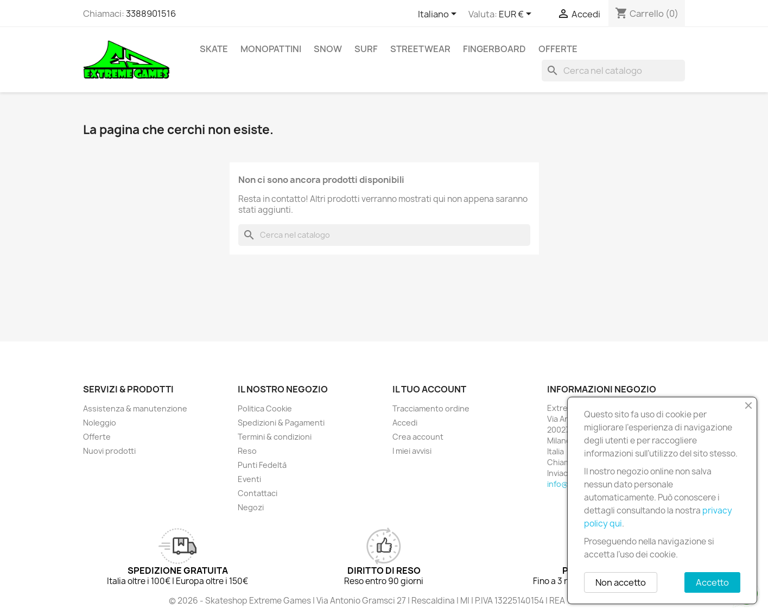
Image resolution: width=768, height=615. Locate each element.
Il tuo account (429, 389)
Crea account (417, 437)
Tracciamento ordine (430, 408)
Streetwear (420, 49)
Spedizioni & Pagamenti (281, 422)
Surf (366, 49)
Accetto (712, 582)
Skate (214, 49)
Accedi (404, 422)
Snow (328, 49)
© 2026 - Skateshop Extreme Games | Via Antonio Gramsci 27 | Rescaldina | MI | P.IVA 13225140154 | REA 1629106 (384, 600)
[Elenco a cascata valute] (517, 14)
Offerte (557, 49)
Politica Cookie (265, 408)
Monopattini (270, 49)
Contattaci (257, 493)
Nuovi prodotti (109, 451)
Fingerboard (494, 49)
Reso (247, 451)
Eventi (249, 479)
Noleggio (99, 422)
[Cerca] (613, 70)
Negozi (251, 507)
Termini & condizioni (275, 437)
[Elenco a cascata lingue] (439, 14)
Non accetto (620, 582)
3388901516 (151, 14)
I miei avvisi (411, 451)
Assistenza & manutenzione (135, 408)
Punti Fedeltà (262, 465)
